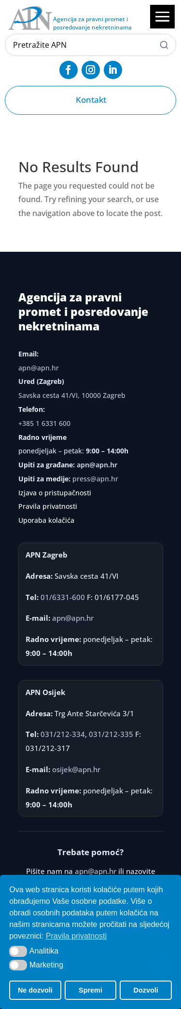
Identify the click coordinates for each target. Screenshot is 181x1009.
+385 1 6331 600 (44, 423)
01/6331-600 (63, 597)
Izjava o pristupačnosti (54, 492)
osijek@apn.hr (76, 769)
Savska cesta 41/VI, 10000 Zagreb (71, 395)
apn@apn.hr (38, 367)
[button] (18, 951)
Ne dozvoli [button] (35, 990)
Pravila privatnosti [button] (76, 936)
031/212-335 (111, 734)
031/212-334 (63, 734)
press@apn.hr (95, 478)
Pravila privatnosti (47, 506)
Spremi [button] (90, 990)
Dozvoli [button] (146, 990)
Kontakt (91, 99)
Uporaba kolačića (46, 520)
